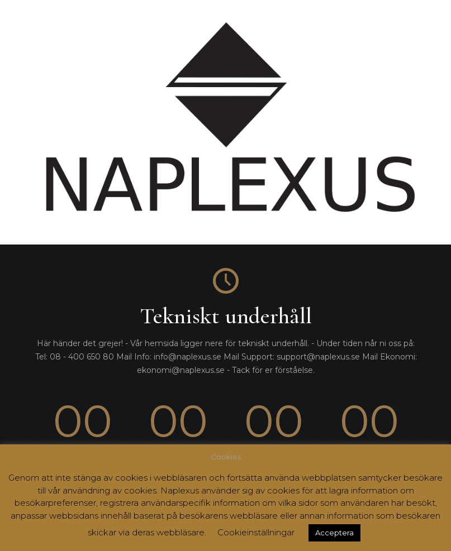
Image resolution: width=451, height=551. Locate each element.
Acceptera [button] (334, 532)
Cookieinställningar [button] (256, 532)
